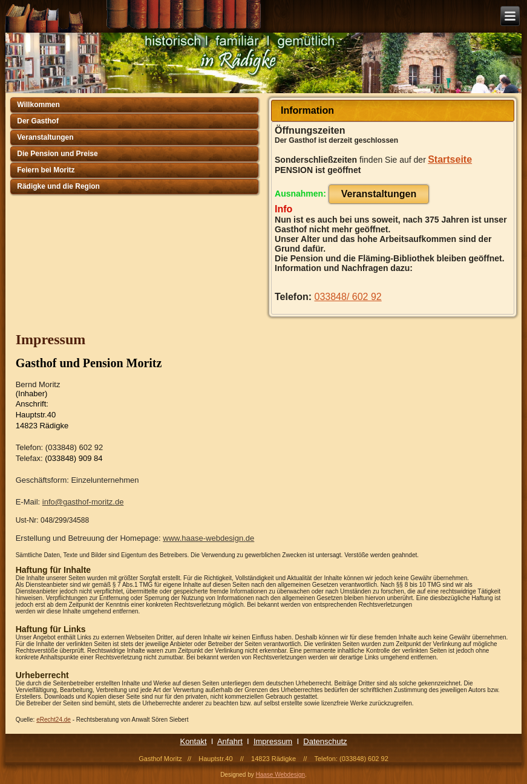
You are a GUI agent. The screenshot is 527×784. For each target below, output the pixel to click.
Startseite (450, 159)
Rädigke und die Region (58, 186)
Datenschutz (325, 741)
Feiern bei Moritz (45, 170)
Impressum (273, 741)
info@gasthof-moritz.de (83, 501)
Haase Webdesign (281, 774)
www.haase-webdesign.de (208, 538)
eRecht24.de (53, 719)
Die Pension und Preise (57, 153)
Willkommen (38, 104)
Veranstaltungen (45, 137)
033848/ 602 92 (348, 297)
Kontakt (193, 741)
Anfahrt (230, 741)
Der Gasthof (38, 121)
